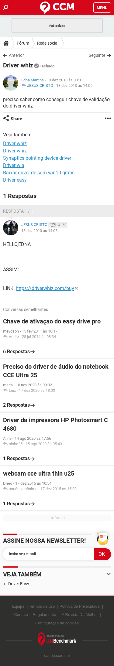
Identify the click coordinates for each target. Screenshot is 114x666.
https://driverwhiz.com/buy (45, 288)
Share (16, 118)
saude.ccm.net (57, 655)
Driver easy (15, 180)
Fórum (23, 43)
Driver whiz (15, 151)
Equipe (18, 606)
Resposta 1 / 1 (18, 211)
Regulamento (44, 614)
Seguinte (97, 55)
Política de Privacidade (80, 606)
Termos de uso (42, 606)
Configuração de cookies (57, 623)
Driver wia (13, 165)
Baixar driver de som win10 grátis (38, 173)
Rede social (47, 43)
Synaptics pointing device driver (37, 158)
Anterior (16, 55)
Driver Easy (18, 583)
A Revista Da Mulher (80, 614)
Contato (21, 614)
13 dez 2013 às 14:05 (74, 85)
